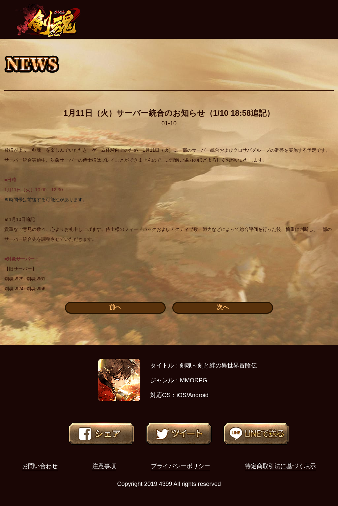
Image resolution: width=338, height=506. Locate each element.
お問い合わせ (40, 466)
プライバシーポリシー (180, 466)
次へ (223, 307)
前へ (115, 307)
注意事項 (104, 466)
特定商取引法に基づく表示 (280, 466)
